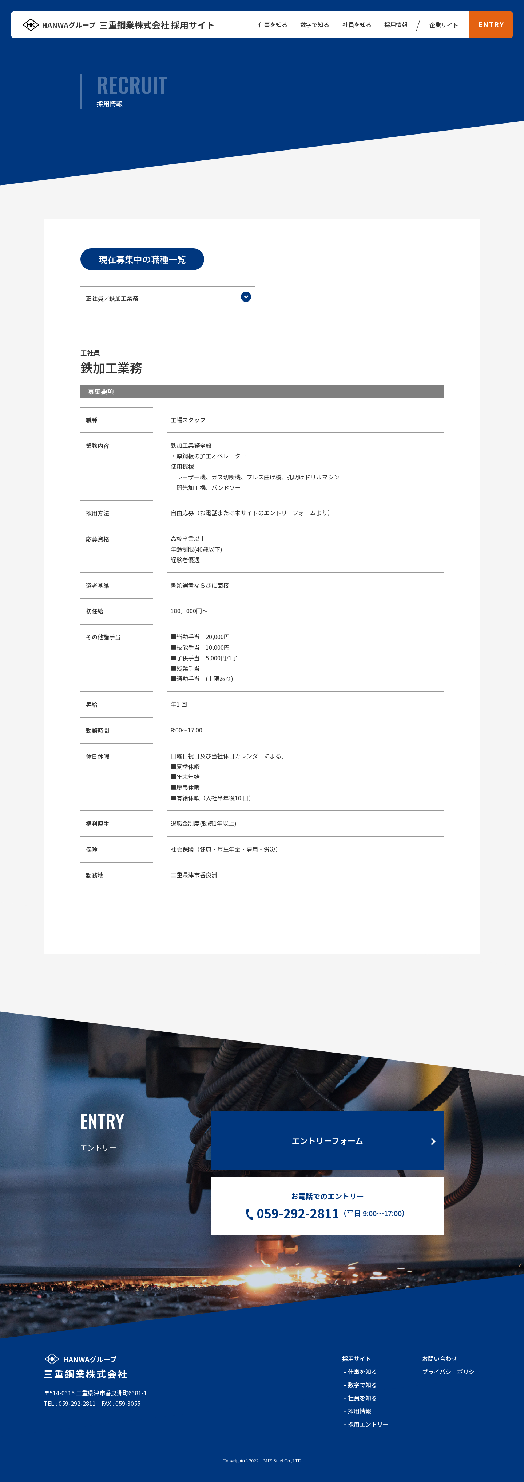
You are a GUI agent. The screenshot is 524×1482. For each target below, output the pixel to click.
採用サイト (356, 1358)
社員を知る (362, 1397)
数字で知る (362, 1384)
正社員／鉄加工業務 (112, 298)
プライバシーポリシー (451, 1371)
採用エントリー (368, 1424)
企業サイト (443, 25)
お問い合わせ (439, 1358)
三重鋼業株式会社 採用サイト (128, 24)
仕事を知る (362, 1371)
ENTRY (491, 24)
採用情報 (396, 24)
